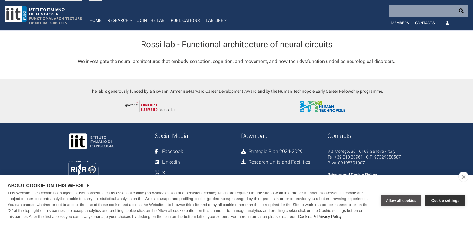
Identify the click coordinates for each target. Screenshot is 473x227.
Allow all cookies (401, 201)
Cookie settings (445, 201)
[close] (463, 177)
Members (400, 23)
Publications (185, 20)
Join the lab (151, 20)
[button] (119, 15)
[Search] (428, 11)
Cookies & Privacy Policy (320, 216)
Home (95, 20)
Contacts (425, 23)
